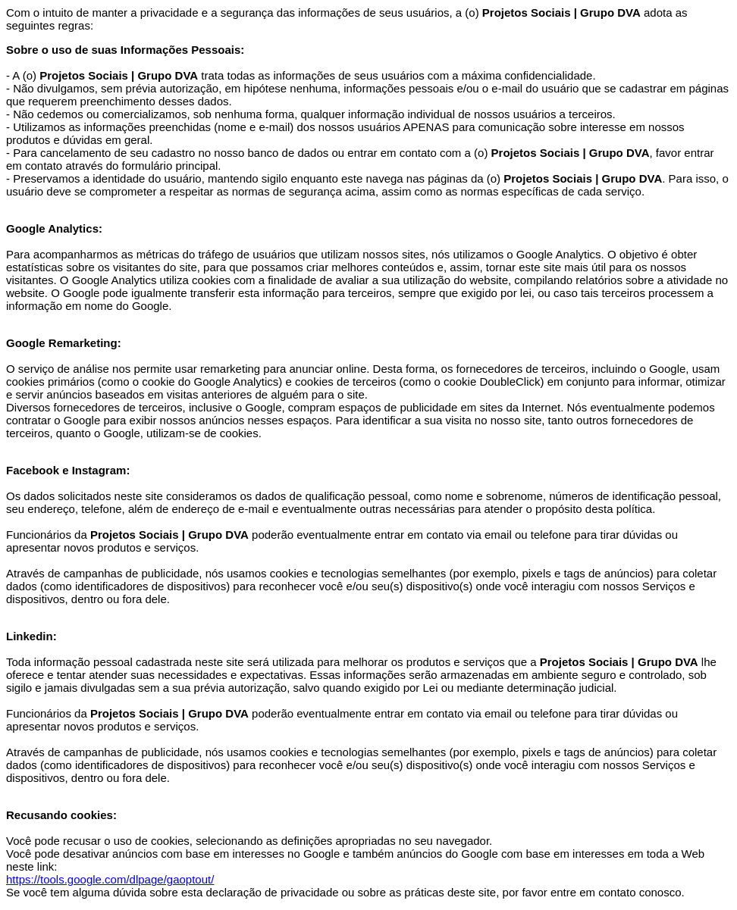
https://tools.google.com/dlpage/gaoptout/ (110, 879)
